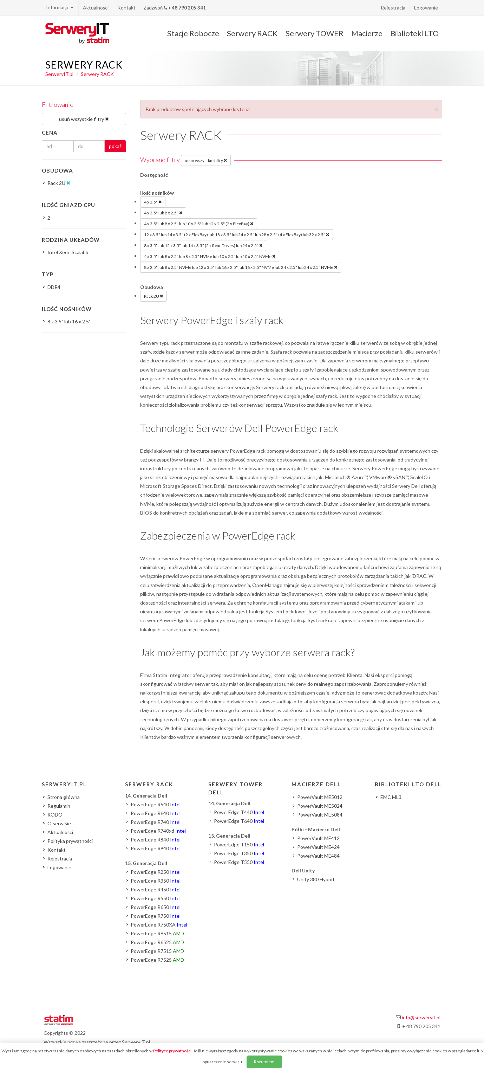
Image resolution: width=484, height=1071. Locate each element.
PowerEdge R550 (156, 898)
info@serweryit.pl (421, 1017)
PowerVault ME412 (318, 838)
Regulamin (58, 806)
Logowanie (426, 8)
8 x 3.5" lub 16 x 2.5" (69, 321)
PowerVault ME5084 (319, 815)
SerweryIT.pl (59, 74)
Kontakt (126, 8)
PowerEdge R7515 (157, 951)
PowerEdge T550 (239, 862)
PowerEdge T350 (239, 853)
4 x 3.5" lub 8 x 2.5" (163, 212)
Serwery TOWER (315, 33)
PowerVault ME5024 (319, 806)
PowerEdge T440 (239, 812)
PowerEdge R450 (156, 889)
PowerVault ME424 (318, 847)
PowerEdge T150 (239, 844)
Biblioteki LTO (414, 33)
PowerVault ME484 (318, 856)
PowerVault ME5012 (319, 797)
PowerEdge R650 (156, 907)
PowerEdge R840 (156, 840)
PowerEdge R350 (156, 881)
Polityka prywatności (70, 841)
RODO (55, 815)
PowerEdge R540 (156, 804)
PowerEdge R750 (156, 916)
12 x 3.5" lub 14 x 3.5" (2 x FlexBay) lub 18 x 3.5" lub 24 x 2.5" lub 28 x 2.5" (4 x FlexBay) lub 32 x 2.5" (236, 234)
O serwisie (59, 823)
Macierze (366, 33)
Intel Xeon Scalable (68, 252)
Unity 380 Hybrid (315, 879)
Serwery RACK (252, 33)
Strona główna (63, 797)
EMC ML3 (390, 797)
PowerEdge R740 (156, 822)
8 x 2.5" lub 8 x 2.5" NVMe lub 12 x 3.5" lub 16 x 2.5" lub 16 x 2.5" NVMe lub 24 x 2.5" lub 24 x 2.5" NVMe (240, 267)
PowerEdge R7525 (157, 960)
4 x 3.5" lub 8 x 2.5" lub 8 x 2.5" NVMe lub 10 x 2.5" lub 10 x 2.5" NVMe (209, 256)
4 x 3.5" (153, 202)
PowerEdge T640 (239, 821)
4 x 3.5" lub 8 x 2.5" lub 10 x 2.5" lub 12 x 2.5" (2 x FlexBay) (198, 223)
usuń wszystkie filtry (206, 160)
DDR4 (53, 287)
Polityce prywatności (172, 1050)
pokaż (115, 146)
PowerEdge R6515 (157, 933)
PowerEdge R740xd (158, 831)
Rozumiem (264, 1061)
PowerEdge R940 (156, 848)
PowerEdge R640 (156, 813)
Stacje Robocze (193, 33)
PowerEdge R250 (156, 872)
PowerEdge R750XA (159, 925)
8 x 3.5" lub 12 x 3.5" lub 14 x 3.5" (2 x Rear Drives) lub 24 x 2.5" (203, 245)
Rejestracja (393, 8)
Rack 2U (153, 296)
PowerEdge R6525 (157, 942)
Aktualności (96, 8)
